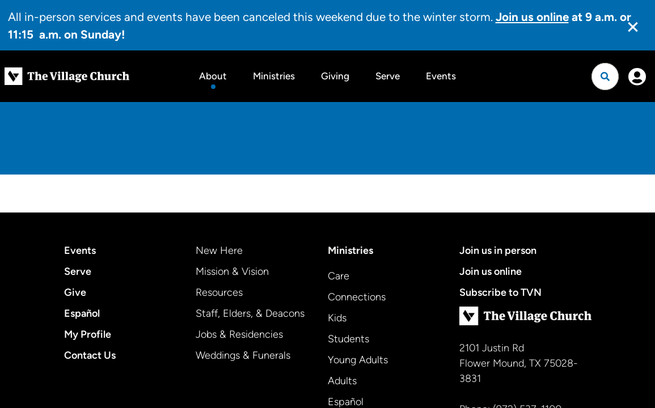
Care (338, 276)
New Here (219, 250)
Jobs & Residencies (239, 334)
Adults (342, 381)
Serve (387, 76)
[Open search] (605, 76)
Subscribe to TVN (500, 292)
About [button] (213, 76)
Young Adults (358, 360)
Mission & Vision (232, 271)
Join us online (490, 271)
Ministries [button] (274, 76)
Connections (357, 297)
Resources (219, 292)
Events (441, 76)
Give (75, 292)
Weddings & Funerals (243, 355)
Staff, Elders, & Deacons (250, 313)
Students (348, 339)
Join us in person (497, 250)
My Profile (87, 334)
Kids (337, 318)
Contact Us (90, 355)
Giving (335, 76)
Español (82, 313)
